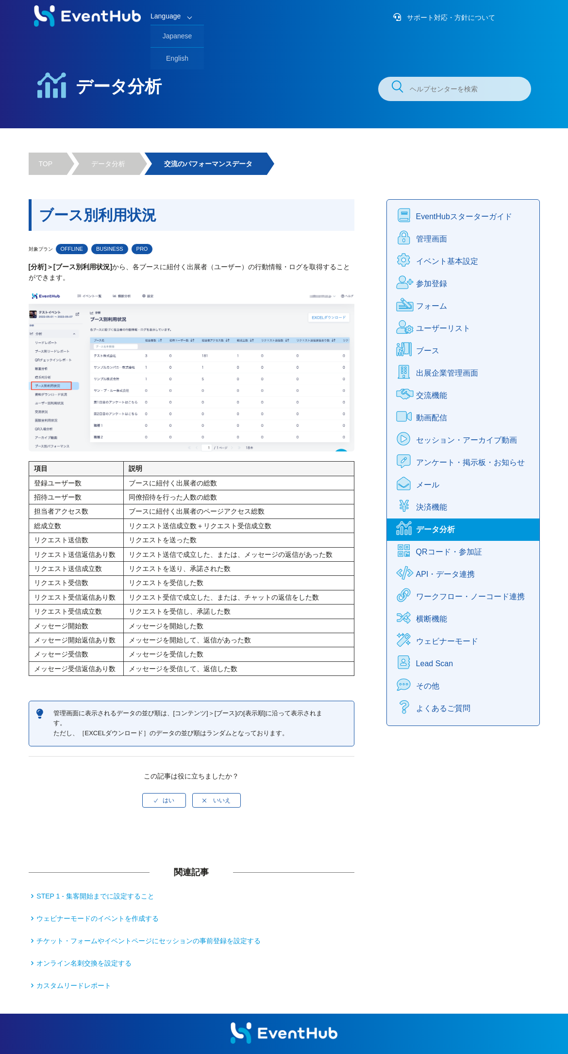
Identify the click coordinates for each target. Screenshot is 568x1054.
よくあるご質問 (443, 708)
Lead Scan (434, 663)
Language (165, 16)
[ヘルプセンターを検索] (454, 89)
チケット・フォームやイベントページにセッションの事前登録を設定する (148, 941)
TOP (46, 164)
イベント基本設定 (447, 261)
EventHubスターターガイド (464, 216)
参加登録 (431, 283)
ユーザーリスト (443, 328)
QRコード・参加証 (449, 552)
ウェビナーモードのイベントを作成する (97, 918)
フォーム (431, 306)
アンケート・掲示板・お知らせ (470, 462)
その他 (427, 686)
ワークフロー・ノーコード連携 (470, 596)
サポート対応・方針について (450, 17)
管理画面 (431, 239)
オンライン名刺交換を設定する (84, 963)
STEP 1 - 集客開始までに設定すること (95, 896)
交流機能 (431, 395)
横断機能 (431, 619)
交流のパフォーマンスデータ (208, 164)
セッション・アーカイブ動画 (466, 440)
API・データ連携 (445, 574)
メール (427, 485)
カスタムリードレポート (73, 985)
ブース (427, 350)
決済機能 (431, 507)
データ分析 (108, 164)
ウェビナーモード (447, 641)
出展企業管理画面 (447, 373)
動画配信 (431, 418)
